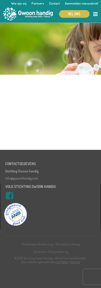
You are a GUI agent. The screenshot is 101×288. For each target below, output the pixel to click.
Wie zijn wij (18, 3)
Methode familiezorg (67, 244)
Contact (54, 3)
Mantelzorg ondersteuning (37, 244)
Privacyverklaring (58, 252)
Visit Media (61, 262)
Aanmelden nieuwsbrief (81, 3)
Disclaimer (39, 252)
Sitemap (75, 262)
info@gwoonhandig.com (21, 178)
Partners (38, 3)
